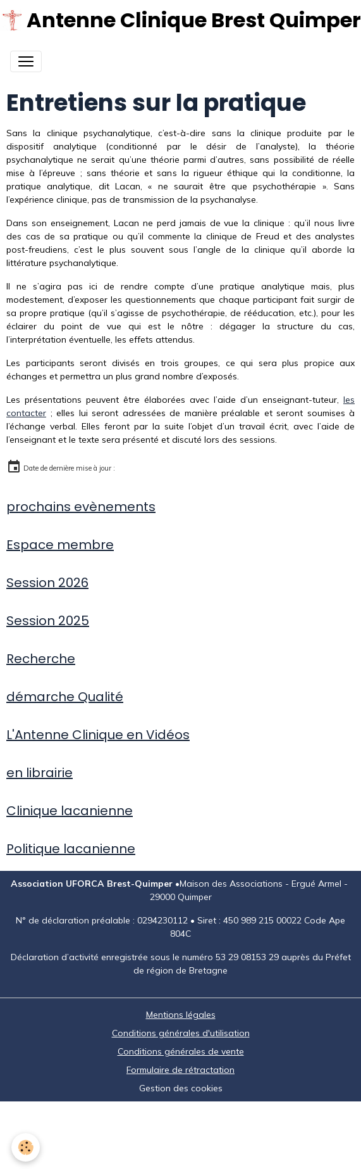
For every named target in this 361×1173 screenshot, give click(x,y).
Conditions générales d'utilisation (181, 1033)
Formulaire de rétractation (180, 1069)
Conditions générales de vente (181, 1051)
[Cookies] (25, 1147)
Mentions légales (181, 1014)
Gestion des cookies (181, 1088)
